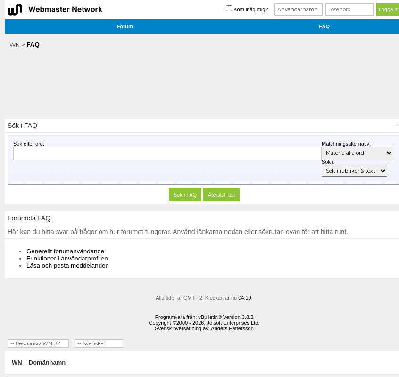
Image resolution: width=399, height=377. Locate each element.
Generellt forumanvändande (65, 251)
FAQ (324, 26)
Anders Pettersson (232, 328)
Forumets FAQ (29, 218)
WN (14, 44)
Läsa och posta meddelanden (67, 265)
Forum (125, 26)
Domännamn (47, 362)
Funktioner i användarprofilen (67, 258)
